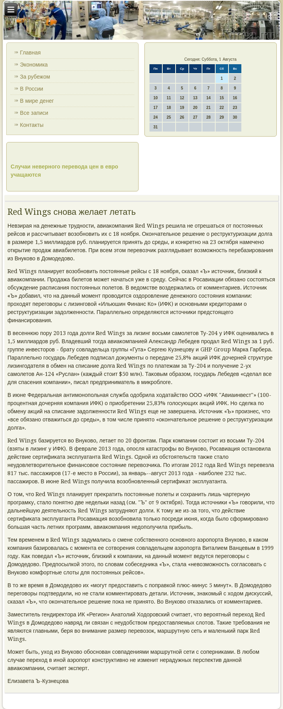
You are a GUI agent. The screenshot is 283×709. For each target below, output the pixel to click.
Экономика (33, 64)
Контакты (31, 125)
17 (155, 107)
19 (182, 107)
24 (155, 117)
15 (222, 98)
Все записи (34, 113)
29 (222, 117)
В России (31, 89)
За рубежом (35, 77)
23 (235, 107)
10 (155, 98)
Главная (30, 52)
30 (235, 117)
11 (169, 98)
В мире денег (37, 101)
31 (155, 127)
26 (182, 117)
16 (235, 98)
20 (195, 107)
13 (195, 98)
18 (169, 107)
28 (208, 117)
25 (169, 117)
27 (195, 117)
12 (182, 98)
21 (208, 107)
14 (208, 98)
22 (222, 107)
